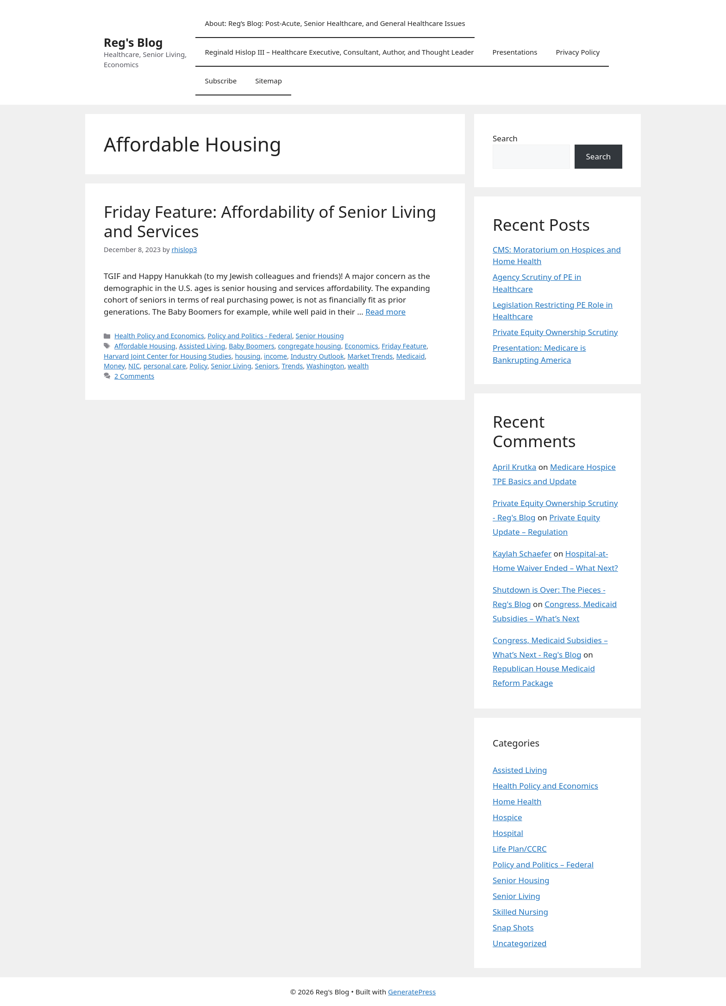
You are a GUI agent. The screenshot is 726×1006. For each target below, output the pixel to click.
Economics (361, 346)
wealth (358, 365)
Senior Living (231, 365)
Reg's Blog (133, 42)
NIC (134, 365)
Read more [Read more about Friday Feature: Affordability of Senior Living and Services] (385, 311)
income (275, 356)
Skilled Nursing (520, 911)
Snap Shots (513, 927)
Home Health (517, 801)
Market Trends (370, 356)
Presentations (514, 52)
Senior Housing (320, 335)
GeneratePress (412, 991)
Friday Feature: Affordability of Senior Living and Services (270, 221)
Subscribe (221, 80)
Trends (292, 365)
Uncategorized (520, 943)
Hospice (507, 817)
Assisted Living (202, 346)
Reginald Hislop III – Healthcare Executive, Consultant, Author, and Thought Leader (339, 52)
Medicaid (410, 356)
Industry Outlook (317, 356)
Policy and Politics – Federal (543, 864)
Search (505, 138)
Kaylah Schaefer (522, 553)
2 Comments (134, 376)
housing (247, 356)
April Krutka (514, 467)
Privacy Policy (578, 52)
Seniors (266, 365)
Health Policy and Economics (159, 335)
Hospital (508, 833)
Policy (198, 365)
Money (114, 365)
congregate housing (309, 346)
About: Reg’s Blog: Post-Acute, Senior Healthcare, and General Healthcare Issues (335, 23)
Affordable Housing (144, 346)
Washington (325, 365)
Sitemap (268, 80)
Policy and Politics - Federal (249, 335)
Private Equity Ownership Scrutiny (555, 332)
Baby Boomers (252, 346)
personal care (165, 365)
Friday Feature (404, 346)
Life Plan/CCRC (520, 848)
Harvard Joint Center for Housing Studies (168, 356)
